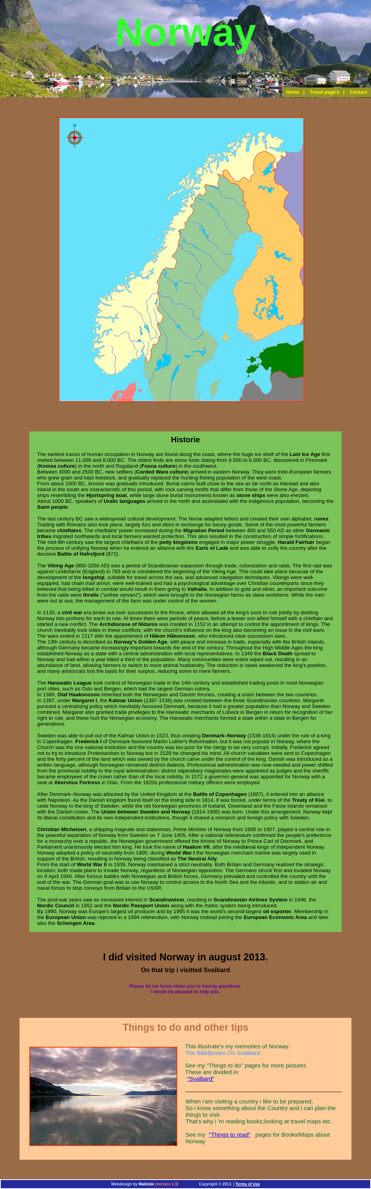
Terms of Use (247, 1184)
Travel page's (324, 92)
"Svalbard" (200, 1078)
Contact (358, 92)
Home (292, 92)
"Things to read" (230, 1134)
